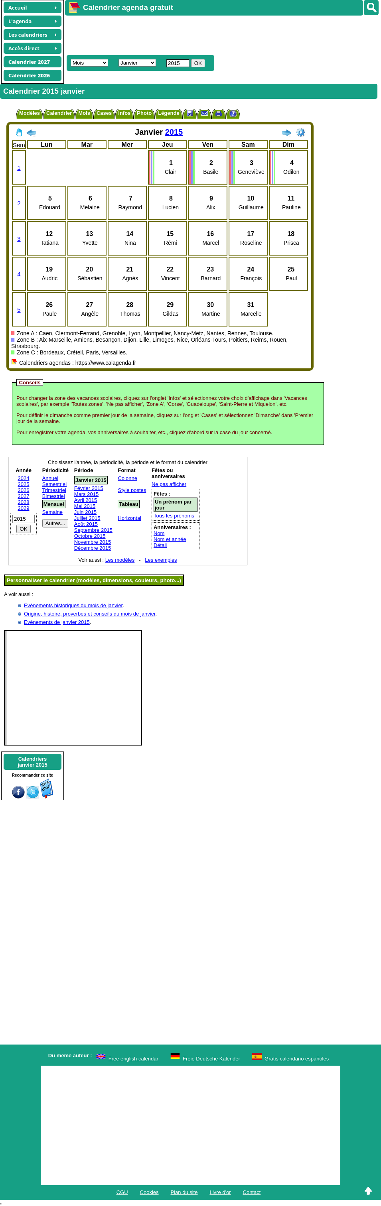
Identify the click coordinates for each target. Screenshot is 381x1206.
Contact (252, 1192)
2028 (24, 502)
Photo (144, 113)
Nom (159, 533)
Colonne (127, 478)
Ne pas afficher (169, 484)
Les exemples (161, 560)
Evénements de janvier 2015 (57, 622)
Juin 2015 (85, 512)
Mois (84, 113)
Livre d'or (220, 1192)
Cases (104, 113)
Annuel (50, 478)
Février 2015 (88, 488)
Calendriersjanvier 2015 (32, 762)
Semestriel (54, 484)
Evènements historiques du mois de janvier (73, 605)
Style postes (132, 490)
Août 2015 (86, 524)
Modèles (29, 113)
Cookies (149, 1192)
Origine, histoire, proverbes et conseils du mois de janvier (90, 614)
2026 (24, 490)
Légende (168, 113)
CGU (122, 1192)
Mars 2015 (86, 494)
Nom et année (170, 539)
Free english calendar (133, 1059)
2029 (24, 508)
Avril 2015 (85, 500)
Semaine (52, 512)
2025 (24, 484)
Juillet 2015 (87, 518)
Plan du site (184, 1192)
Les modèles (120, 560)
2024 (24, 478)
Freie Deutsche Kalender (211, 1059)
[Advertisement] (210, 34)
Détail (160, 545)
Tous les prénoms (174, 516)
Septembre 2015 (93, 530)
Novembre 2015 (92, 542)
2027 (24, 496)
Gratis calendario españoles (297, 1059)
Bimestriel (53, 496)
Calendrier (59, 113)
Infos (124, 113)
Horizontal (129, 518)
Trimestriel (54, 490)
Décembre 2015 (92, 548)
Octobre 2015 (90, 536)
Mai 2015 (84, 506)
